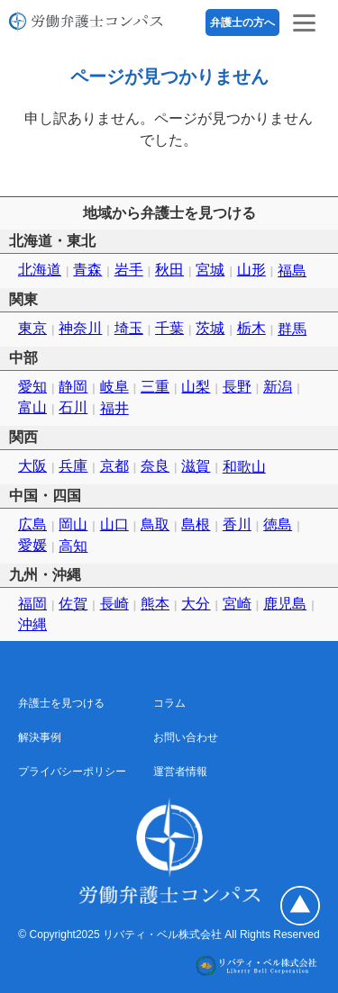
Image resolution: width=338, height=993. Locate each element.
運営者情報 (180, 771)
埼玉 (128, 328)
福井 (114, 408)
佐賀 (73, 603)
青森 (87, 269)
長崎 (114, 603)
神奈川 (80, 328)
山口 (114, 524)
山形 (251, 269)
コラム (169, 703)
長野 (237, 386)
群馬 (292, 329)
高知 (73, 546)
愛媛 (32, 545)
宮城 (210, 269)
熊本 (155, 603)
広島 (32, 524)
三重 (155, 386)
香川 (237, 524)
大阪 (32, 466)
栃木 (251, 328)
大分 (195, 603)
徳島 (277, 524)
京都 (114, 466)
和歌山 (244, 466)
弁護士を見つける (61, 703)
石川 (73, 407)
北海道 (39, 269)
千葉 (169, 328)
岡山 (73, 524)
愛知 (32, 386)
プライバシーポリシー (72, 771)
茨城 (210, 328)
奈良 (155, 466)
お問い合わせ (185, 737)
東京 (32, 328)
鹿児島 (284, 603)
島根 (195, 524)
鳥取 (155, 524)
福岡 (32, 603)
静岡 (73, 386)
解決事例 (39, 737)
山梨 (195, 386)
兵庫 (73, 466)
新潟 (277, 386)
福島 (292, 270)
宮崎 (237, 603)
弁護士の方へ (242, 22)
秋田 (169, 269)
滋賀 (195, 466)
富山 (32, 407)
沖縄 (32, 624)
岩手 (128, 269)
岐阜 (114, 386)
